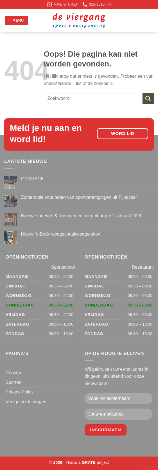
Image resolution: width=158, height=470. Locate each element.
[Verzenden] (148, 98)
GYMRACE (32, 178)
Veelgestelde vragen (26, 401)
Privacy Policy (20, 392)
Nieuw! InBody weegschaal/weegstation (60, 234)
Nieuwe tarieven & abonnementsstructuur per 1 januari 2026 (81, 215)
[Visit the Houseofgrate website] (89, 462)
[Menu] (16, 20)
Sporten (13, 382)
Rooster (13, 372)
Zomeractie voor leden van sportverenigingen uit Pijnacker (79, 197)
